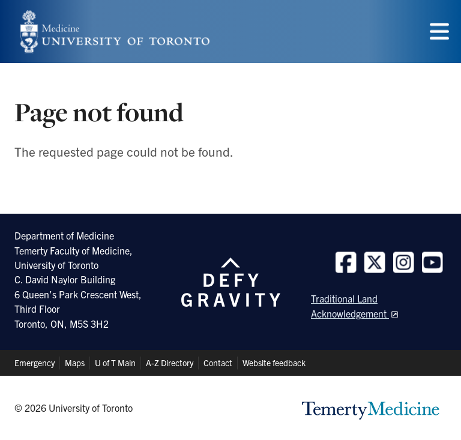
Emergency (34, 362)
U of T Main (115, 362)
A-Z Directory (169, 362)
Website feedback (274, 362)
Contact (217, 362)
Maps (75, 362)
